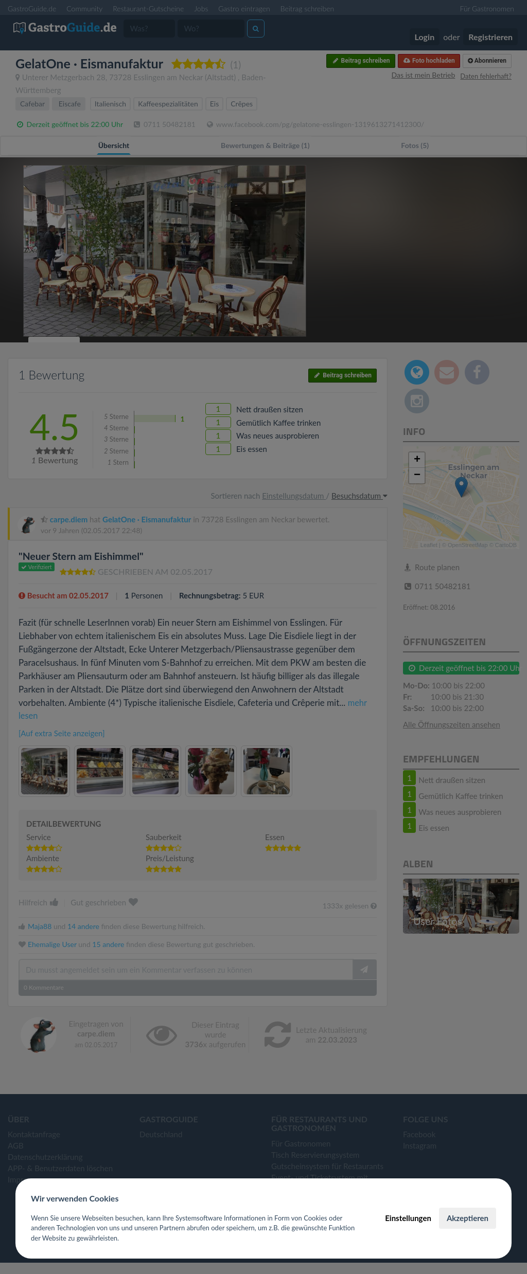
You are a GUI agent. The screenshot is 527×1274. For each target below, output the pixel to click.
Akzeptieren (467, 1218)
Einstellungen (408, 1218)
